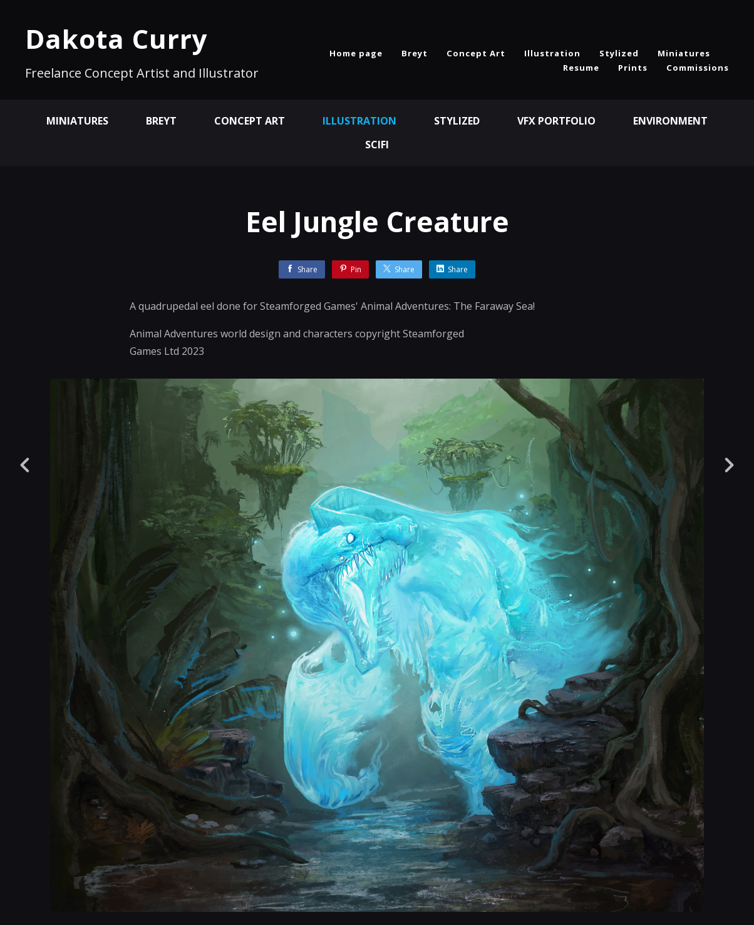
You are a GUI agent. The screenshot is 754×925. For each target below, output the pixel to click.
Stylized (619, 53)
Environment (670, 121)
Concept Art (476, 53)
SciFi (377, 144)
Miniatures (684, 53)
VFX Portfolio (556, 121)
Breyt (414, 53)
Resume (581, 67)
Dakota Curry (116, 38)
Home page (356, 53)
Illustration (552, 53)
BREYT (161, 121)
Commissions (697, 67)
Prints (633, 67)
